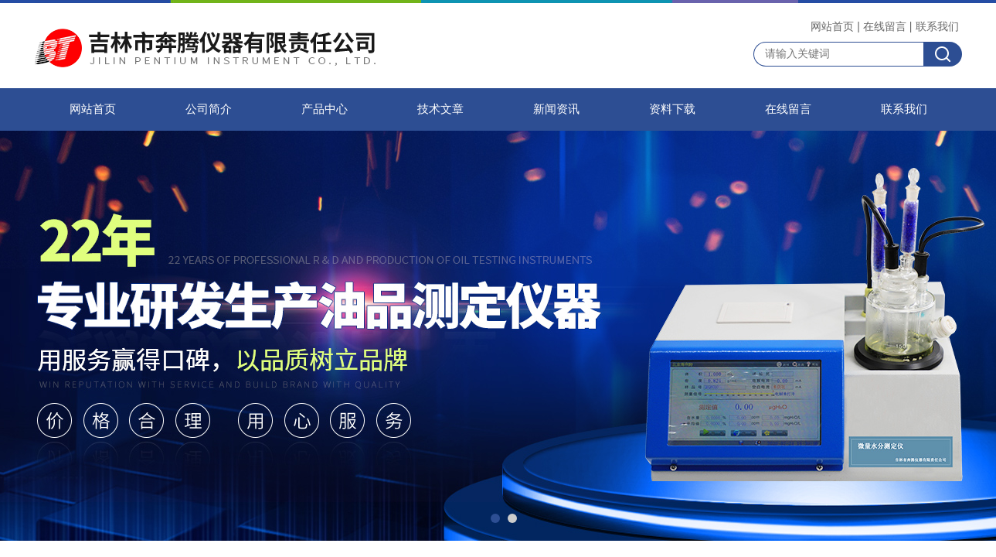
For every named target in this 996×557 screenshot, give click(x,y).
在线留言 (884, 26)
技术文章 (440, 109)
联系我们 (937, 26)
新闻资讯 (556, 109)
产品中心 (324, 109)
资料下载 (672, 109)
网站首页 (832, 26)
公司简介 (208, 109)
